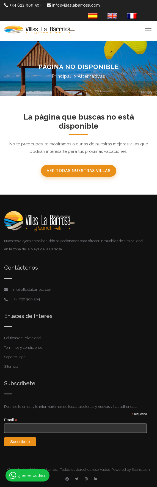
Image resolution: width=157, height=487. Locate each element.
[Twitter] (76, 479)
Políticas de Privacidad (22, 338)
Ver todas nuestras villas (79, 170)
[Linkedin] (95, 479)
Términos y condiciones (23, 347)
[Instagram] (86, 479)
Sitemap (11, 366)
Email (10, 420)
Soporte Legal (15, 357)
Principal (61, 76)
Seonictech (141, 469)
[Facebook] (67, 479)
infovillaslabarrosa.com (73, 5)
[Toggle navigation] (148, 30)
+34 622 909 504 (23, 5)
